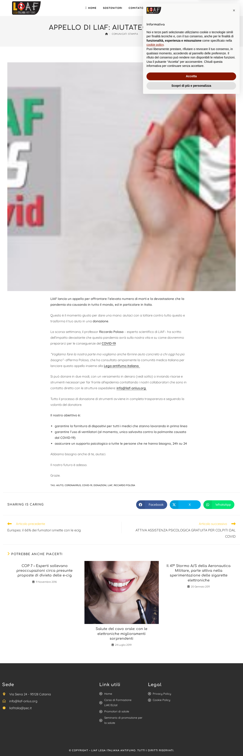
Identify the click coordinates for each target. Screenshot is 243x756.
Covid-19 (87, 485)
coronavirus (73, 485)
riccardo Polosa (124, 485)
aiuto (59, 485)
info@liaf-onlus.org (132, 388)
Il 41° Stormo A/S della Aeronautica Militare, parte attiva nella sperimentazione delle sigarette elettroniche (199, 573)
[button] (234, 669)
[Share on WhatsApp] (218, 504)
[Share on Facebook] (151, 504)
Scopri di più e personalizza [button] (191, 744)
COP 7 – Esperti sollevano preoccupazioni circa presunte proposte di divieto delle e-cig (44, 571)
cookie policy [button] (155, 703)
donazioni (99, 485)
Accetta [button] (191, 735)
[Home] (106, 33)
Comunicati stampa (125, 33)
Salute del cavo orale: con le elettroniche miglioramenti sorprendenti (121, 634)
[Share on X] (185, 504)
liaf (110, 485)
